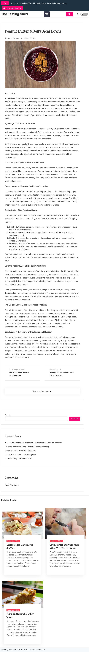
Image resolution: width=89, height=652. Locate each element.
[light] (81, 14)
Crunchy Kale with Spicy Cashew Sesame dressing (27, 447)
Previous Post (18, 370)
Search (8, 415)
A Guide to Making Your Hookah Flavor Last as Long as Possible (40, 3)
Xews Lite (40, 649)
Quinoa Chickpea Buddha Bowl (18, 458)
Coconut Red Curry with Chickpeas (20, 450)
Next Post (53, 370)
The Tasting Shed (14, 14)
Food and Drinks (12, 485)
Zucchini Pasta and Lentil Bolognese (20, 454)
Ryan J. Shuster (13, 38)
